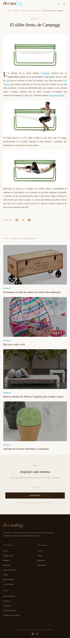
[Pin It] (16, 220)
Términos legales (9, 610)
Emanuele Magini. (57, 95)
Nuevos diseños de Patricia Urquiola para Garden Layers (33, 396)
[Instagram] (37, 634)
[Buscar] (58, 3)
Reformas (7, 565)
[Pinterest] (33, 634)
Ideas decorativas (10, 570)
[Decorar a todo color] (35, 317)
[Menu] (64, 3)
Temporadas (42, 565)
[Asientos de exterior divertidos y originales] (35, 421)
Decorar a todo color (14, 344)
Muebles (35, 19)
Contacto (6, 601)
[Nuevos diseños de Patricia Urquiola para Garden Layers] (35, 369)
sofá (7, 80)
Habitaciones (8, 555)
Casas (5, 551)
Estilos (39, 555)
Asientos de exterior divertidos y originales (26, 448)
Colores (40, 551)
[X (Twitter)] (23, 220)
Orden (5, 575)
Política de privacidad (11, 615)
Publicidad (7, 606)
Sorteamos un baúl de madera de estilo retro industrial (32, 292)
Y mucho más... (9, 584)
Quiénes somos (9, 596)
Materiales (41, 560)
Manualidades (8, 579)
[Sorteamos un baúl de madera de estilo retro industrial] (35, 265)
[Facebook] (29, 220)
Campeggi (45, 73)
